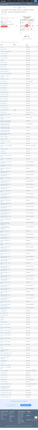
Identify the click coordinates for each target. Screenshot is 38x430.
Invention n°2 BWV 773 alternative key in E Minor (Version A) (5, 223)
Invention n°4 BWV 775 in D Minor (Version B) (6, 260)
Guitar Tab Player (21, 414)
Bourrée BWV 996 (4, 62)
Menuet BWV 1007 (4, 321)
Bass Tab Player (20, 416)
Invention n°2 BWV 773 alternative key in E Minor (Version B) (5, 227)
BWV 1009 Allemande (4, 94)
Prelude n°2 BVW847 (4, 370)
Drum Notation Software (20, 418)
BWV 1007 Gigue (4, 81)
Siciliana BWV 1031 (4, 375)
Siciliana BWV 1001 (4, 372)
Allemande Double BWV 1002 (6, 51)
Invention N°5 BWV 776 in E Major (6, 263)
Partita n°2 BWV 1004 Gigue (6, 355)
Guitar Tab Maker (21, 412)
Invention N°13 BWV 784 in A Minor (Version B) (6, 197)
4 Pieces (2, 47)
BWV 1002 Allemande (4, 69)
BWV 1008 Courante (4, 85)
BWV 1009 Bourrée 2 (4, 98)
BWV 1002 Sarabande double (6, 73)
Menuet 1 (2, 317)
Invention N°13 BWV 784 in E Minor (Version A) (6, 204)
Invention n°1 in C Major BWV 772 (6, 156)
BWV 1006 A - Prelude (4, 79)
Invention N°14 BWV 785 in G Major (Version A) (6, 210)
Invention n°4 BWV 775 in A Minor (5, 254)
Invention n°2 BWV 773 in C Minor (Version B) (5, 238)
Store (36, 0)
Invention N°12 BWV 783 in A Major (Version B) (6, 188)
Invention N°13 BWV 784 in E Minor (6, 201)
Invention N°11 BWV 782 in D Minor (6, 178)
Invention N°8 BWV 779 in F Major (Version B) (5, 299)
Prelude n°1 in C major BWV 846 (6, 368)
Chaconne (2, 143)
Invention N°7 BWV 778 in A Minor (6, 283)
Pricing (23, 7)
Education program (4, 415)
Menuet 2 (2, 319)
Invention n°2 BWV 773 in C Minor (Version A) (5, 235)
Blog (28, 1)
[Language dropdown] (31, 413)
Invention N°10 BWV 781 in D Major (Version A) (6, 172)
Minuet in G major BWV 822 (6, 330)
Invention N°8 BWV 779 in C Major (6, 292)
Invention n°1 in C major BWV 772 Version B (6, 166)
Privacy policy (24, 425)
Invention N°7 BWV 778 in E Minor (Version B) (6, 289)
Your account (11, 411)
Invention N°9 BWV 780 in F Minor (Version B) (5, 308)
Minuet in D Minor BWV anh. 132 (6, 325)
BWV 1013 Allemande (4, 110)
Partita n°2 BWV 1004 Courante (6, 353)
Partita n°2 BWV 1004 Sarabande (4, 358)
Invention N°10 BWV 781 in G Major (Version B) (6, 175)
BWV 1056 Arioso (4, 112)
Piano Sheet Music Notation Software (21, 420)
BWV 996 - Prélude (4, 139)
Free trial (2, 412)
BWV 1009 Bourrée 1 (4, 96)
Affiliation (10, 421)
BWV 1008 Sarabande (4, 92)
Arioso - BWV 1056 (4, 55)
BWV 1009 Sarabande (4, 107)
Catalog (19, 7)
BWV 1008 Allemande (4, 83)
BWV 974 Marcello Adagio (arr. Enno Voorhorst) (6, 134)
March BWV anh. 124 (4, 313)
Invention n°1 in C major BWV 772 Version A (6, 162)
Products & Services (4, 411)
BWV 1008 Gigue (4, 87)
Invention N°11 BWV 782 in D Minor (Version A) (6, 181)
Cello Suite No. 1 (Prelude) (5, 141)
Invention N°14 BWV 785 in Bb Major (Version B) (6, 207)
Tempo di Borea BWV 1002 (5, 396)
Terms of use (14, 425)
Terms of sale (19, 425)
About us (10, 417)
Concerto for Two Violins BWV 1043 (6, 146)
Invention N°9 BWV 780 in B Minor (6, 302)
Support (32, 1)
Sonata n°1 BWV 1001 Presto (6, 383)
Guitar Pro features (21, 411)
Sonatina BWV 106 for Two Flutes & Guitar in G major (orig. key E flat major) (5, 387)
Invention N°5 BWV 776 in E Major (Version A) (6, 267)
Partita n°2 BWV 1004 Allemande (4, 350)
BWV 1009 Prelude (4, 105)
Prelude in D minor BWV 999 (6, 365)
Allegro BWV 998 (4, 49)
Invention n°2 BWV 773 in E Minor (5, 241)
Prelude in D (3, 363)
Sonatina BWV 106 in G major (6, 392)
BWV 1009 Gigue (4, 103)
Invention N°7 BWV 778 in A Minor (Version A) (6, 286)
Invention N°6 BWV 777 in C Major (6, 273)
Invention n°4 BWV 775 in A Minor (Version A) (5, 257)
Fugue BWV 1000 (4, 153)
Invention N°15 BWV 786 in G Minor (6, 220)
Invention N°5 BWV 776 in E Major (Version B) (6, 270)
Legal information (8, 425)
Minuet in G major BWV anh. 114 (6, 335)
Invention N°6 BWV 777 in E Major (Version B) (6, 279)
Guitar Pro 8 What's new (5, 414)
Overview (15, 7)
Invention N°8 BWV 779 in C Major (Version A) (6, 295)
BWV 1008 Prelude (4, 90)
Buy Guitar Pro (25, 405)
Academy (23, 1)
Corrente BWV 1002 (4, 148)
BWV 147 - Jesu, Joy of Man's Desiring (6, 115)
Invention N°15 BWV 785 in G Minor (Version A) (6, 217)
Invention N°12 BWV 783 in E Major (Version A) (6, 194)
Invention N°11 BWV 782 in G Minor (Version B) (6, 185)
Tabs (14, 1)
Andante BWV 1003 (4, 53)
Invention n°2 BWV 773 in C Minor (5, 231)
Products (10, 1)
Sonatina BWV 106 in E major (6, 390)
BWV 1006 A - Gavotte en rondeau (5, 76)
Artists (18, 1)
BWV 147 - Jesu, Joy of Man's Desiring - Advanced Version (6, 121)
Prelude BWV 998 (4, 360)
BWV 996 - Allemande (4, 136)
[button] (16, 25)
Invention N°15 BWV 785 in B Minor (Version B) (6, 213)
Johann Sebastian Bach (7, 21)
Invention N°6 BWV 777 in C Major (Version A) (6, 276)
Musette (2, 347)
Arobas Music (11, 416)
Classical (5, 22)
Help (10, 419)
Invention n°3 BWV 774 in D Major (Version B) (6, 251)
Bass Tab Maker (20, 415)
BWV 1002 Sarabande (4, 71)
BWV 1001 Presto (4, 66)
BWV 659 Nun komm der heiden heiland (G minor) (5, 124)
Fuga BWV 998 (3, 151)
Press (10, 418)
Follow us (28, 415)
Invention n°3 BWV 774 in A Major (5, 244)
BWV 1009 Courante (4, 101)
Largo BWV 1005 (4, 310)
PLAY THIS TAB (4, 26)
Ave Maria (2, 60)
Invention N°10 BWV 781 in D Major (6, 169)
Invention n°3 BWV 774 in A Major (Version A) (5, 247)
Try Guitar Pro (12, 405)
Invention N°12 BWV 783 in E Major (6, 191)
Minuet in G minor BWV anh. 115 (6, 342)
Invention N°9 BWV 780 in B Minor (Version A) (6, 305)
